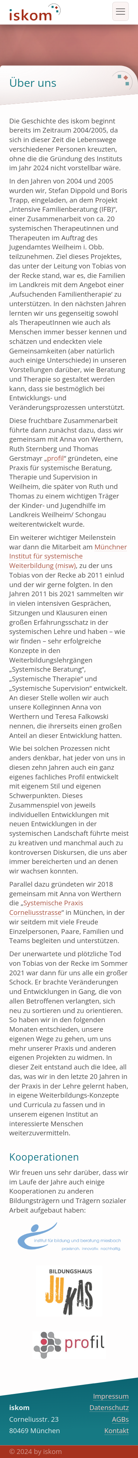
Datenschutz (109, 1407)
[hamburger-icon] (120, 11)
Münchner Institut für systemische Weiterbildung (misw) (68, 556)
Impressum (111, 1396)
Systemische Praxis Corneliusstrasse (46, 907)
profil (55, 458)
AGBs (120, 1419)
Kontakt (116, 1430)
